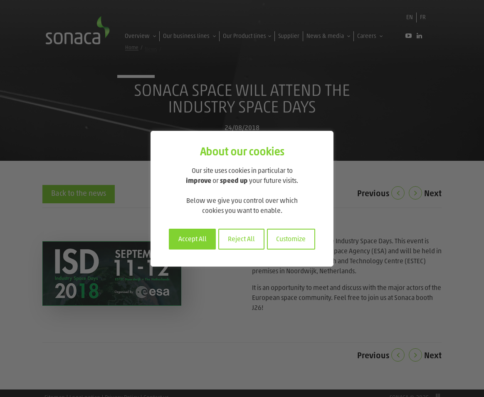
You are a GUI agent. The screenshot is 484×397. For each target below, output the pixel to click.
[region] (242, 199)
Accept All (192, 239)
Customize (291, 239)
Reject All (241, 239)
